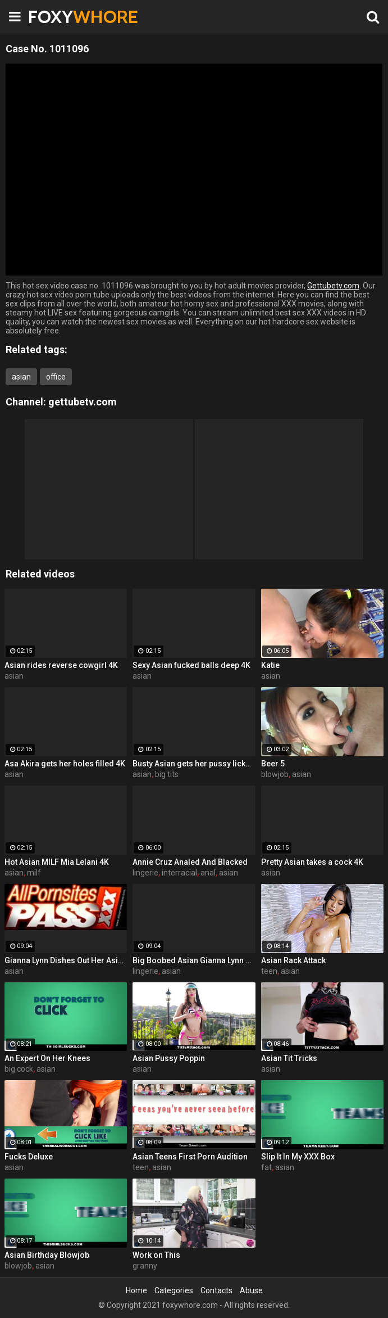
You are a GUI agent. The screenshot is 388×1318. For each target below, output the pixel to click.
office (56, 376)
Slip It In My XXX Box (298, 1156)
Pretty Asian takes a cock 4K (312, 861)
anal (208, 872)
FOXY (56, 17)
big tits (167, 774)
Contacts (216, 1290)
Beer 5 (273, 763)
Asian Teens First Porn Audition (190, 1156)
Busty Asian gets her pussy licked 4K (194, 763)
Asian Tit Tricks (289, 1058)
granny (145, 1265)
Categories (173, 1290)
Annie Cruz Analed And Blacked (190, 861)
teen (269, 971)
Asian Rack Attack (293, 960)
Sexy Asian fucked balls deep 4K (191, 665)
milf (34, 872)
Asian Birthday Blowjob (46, 1255)
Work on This (156, 1255)
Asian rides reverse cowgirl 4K (61, 665)
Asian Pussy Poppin (169, 1058)
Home (136, 1290)
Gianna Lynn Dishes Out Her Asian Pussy (65, 960)
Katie (270, 665)
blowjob (275, 774)
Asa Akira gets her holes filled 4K (64, 763)
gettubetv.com (82, 402)
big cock (18, 1068)
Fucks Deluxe (28, 1156)
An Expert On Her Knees (47, 1058)
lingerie (145, 872)
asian (21, 376)
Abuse (251, 1290)
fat (266, 1167)
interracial (179, 872)
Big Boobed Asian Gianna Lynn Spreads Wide (194, 960)
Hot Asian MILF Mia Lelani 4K (56, 861)
